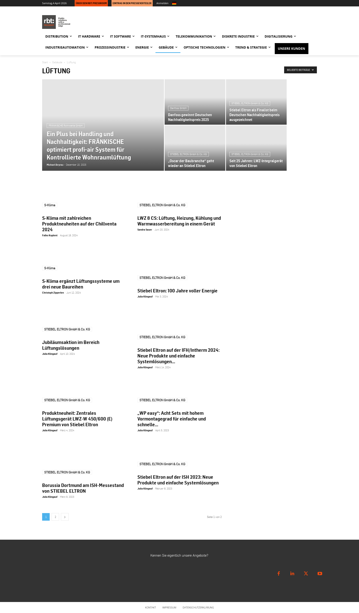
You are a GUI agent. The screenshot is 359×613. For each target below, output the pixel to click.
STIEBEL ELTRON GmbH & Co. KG (162, 205)
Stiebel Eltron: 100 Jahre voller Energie (177, 291)
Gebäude (57, 62)
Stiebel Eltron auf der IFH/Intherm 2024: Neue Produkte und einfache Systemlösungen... (178, 355)
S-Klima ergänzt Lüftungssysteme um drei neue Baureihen (81, 284)
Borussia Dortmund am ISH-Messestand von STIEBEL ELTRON (83, 488)
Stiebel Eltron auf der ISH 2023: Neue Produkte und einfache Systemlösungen (178, 480)
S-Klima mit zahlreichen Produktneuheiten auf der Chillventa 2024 (79, 223)
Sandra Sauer (144, 229)
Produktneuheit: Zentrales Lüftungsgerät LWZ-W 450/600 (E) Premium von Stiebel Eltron (77, 418)
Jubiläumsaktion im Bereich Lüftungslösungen (70, 345)
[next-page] (65, 517)
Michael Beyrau (55, 164)
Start (45, 62)
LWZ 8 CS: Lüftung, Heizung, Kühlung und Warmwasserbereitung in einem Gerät (179, 221)
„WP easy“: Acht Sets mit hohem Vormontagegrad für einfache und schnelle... (171, 418)
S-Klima (49, 205)
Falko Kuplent (49, 235)
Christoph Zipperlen (53, 292)
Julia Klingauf (145, 296)
